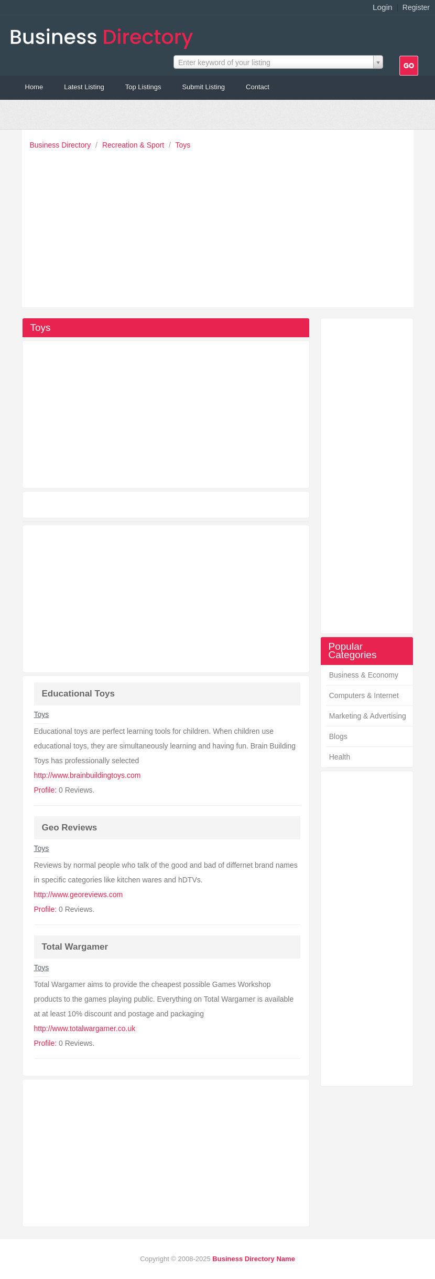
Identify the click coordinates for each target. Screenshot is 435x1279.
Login (383, 7)
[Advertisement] (220, 225)
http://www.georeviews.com (78, 894)
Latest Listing (84, 87)
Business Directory (61, 145)
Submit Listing (203, 87)
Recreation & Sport (134, 145)
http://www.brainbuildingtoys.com (87, 775)
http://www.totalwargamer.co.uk (85, 1028)
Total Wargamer (75, 947)
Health (339, 757)
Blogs (338, 736)
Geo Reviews (69, 828)
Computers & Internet (364, 695)
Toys (183, 145)
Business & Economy (363, 675)
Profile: (45, 790)
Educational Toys (78, 694)
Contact (257, 87)
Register (416, 7)
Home (34, 87)
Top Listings (143, 87)
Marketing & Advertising (367, 716)
